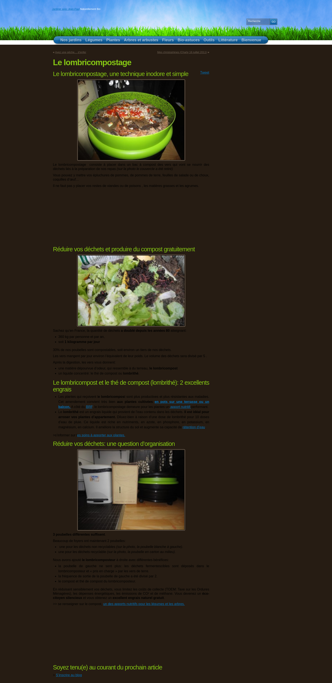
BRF (89, 407)
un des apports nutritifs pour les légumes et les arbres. (144, 604)
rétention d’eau (194, 427)
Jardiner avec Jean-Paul (65, 9)
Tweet (204, 72)
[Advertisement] (79, 216)
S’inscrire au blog (69, 675)
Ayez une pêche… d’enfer (70, 52)
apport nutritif (180, 407)
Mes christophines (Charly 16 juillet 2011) (182, 52)
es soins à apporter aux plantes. (101, 435)
